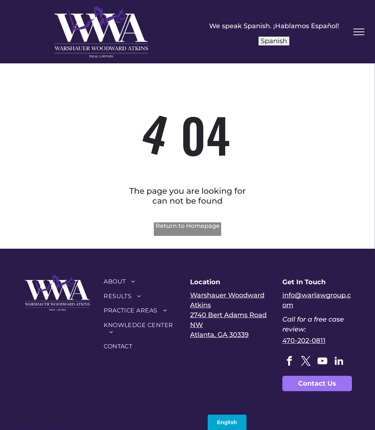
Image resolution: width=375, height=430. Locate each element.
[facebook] (289, 362)
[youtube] (322, 362)
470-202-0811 (304, 341)
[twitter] (306, 362)
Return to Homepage (188, 225)
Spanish (274, 41)
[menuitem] (141, 281)
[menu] (358, 31)
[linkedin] (339, 362)
